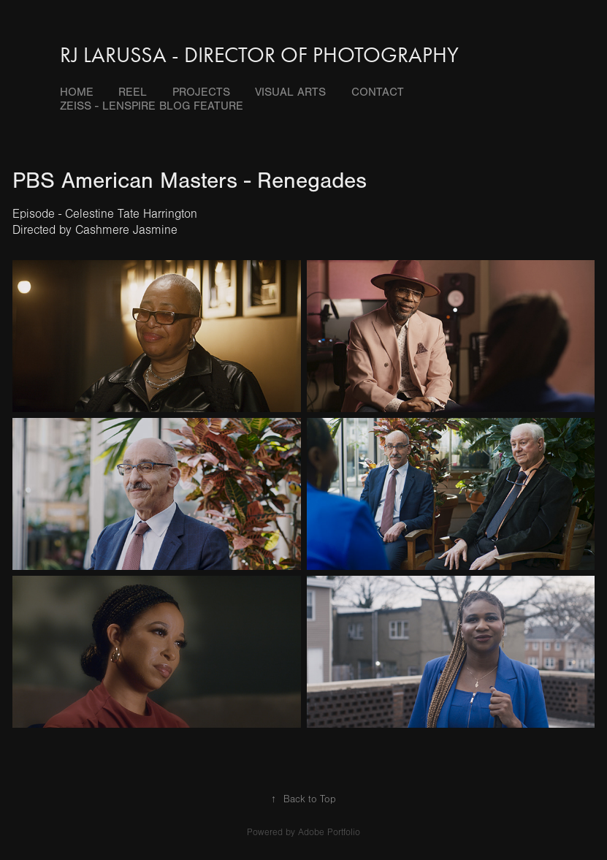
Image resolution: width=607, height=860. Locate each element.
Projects (201, 92)
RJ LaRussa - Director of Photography (259, 55)
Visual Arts (290, 92)
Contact (377, 92)
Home (76, 92)
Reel (132, 92)
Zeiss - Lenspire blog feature (151, 106)
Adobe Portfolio (329, 832)
